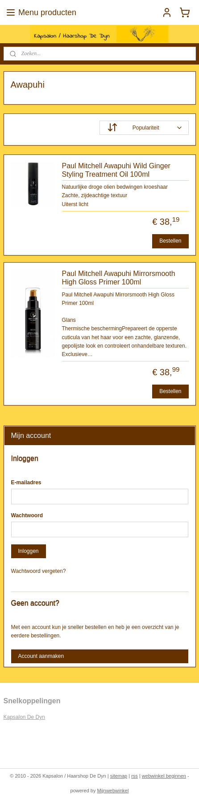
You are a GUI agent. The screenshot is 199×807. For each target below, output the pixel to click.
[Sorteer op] (144, 127)
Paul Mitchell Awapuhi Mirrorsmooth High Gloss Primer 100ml (118, 277)
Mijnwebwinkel (113, 790)
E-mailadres (26, 482)
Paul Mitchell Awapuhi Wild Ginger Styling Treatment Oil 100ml (116, 170)
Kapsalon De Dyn (24, 717)
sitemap (119, 776)
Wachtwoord (27, 515)
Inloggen (28, 551)
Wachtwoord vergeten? (38, 571)
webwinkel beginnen (164, 776)
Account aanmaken (41, 656)
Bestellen (170, 241)
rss (134, 776)
